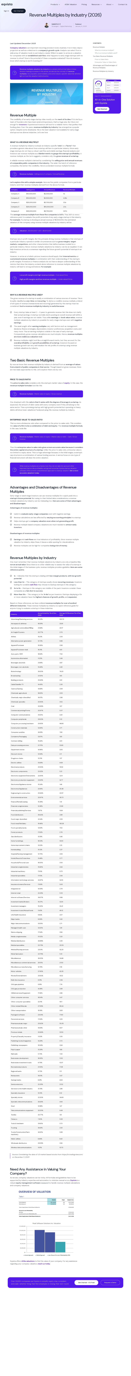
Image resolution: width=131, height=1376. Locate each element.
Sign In (6, 11)
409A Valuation (71, 4)
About (108, 4)
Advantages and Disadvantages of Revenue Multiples (105, 66)
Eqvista (73, 1180)
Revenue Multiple (99, 47)
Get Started (18, 11)
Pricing (84, 4)
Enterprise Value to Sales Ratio (105, 62)
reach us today (44, 1264)
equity (67, 383)
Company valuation (18, 48)
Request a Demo (110, 1283)
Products (54, 4)
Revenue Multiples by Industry (103, 71)
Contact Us (122, 4)
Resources (96, 4)
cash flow (33, 585)
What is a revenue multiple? (104, 50)
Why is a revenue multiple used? (106, 53)
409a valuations (28, 1261)
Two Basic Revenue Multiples (103, 56)
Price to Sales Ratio (101, 59)
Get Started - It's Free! (86, 1283)
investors (23, 124)
